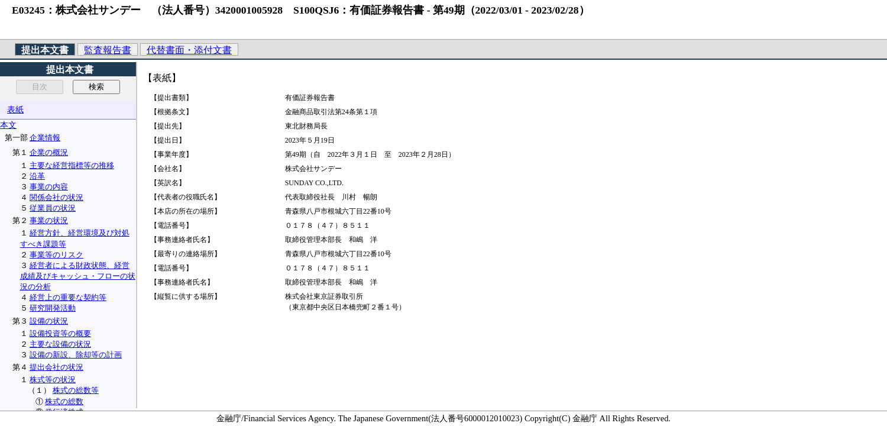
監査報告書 (107, 50)
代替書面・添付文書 (189, 50)
